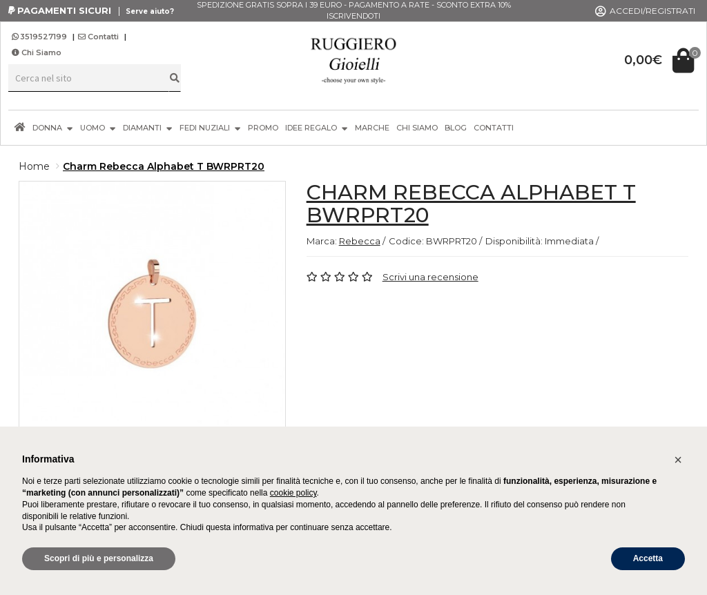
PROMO (263, 128)
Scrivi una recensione (430, 276)
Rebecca (359, 240)
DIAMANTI (148, 127)
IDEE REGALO (316, 127)
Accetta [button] (648, 558)
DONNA (52, 127)
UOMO (98, 127)
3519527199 (40, 36)
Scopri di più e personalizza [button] (98, 558)
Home (34, 166)
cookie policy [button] (293, 493)
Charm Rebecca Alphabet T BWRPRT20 (163, 166)
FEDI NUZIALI (210, 127)
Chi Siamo (36, 52)
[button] (678, 460)
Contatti (98, 36)
